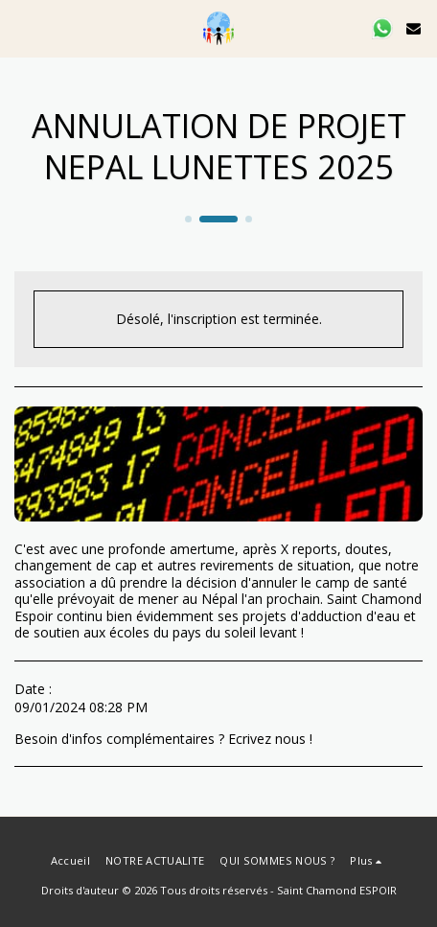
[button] (21, 27)
